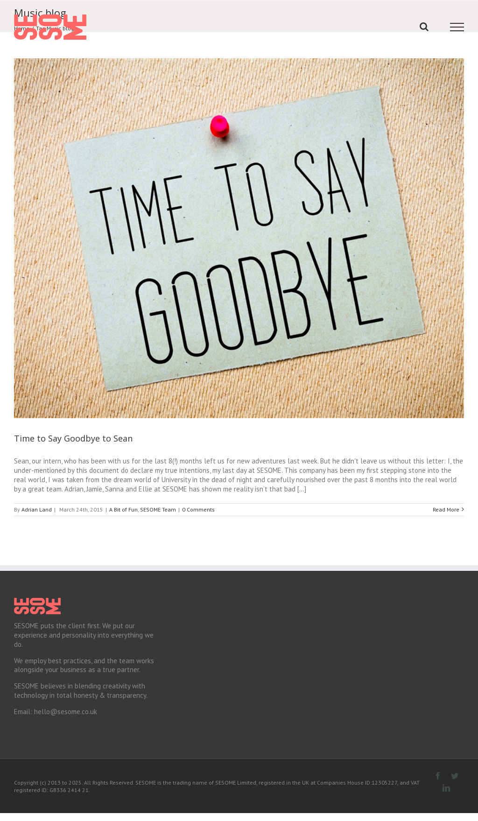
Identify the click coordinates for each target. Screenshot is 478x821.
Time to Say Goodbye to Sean (73, 435)
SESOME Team (158, 506)
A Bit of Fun (123, 506)
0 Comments (198, 506)
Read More (442, 506)
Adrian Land (36, 506)
